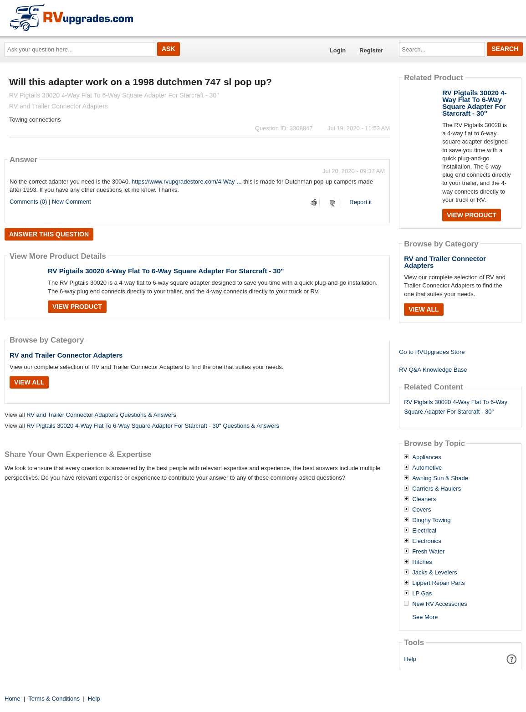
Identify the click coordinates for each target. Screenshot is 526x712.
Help (410, 659)
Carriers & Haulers (436, 489)
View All (29, 382)
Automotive (427, 468)
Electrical (424, 531)
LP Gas (422, 593)
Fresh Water (428, 551)
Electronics (426, 541)
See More (425, 617)
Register (371, 50)
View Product (77, 306)
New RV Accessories (439, 604)
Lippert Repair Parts (438, 583)
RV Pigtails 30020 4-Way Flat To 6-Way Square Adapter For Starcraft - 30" (455, 407)
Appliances (426, 457)
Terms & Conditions (54, 698)
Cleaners (424, 499)
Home (12, 698)
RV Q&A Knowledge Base (433, 369)
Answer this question (49, 234)
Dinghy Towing (431, 520)
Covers (421, 510)
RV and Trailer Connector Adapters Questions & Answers (101, 414)
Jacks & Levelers (434, 572)
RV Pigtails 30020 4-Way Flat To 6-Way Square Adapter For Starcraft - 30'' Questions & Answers (152, 425)
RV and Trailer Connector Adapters (66, 355)
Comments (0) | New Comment (50, 201)
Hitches (422, 562)
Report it (360, 202)
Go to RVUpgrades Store (432, 351)
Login (338, 50)
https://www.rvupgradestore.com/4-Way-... (187, 181)
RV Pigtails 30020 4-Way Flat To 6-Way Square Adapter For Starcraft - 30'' (166, 271)
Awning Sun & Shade (440, 478)
